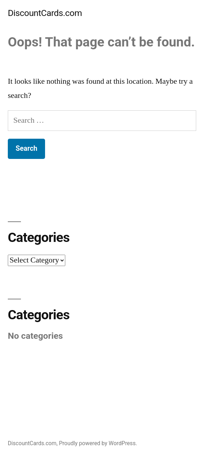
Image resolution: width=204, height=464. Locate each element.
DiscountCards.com (45, 13)
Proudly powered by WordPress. (98, 443)
